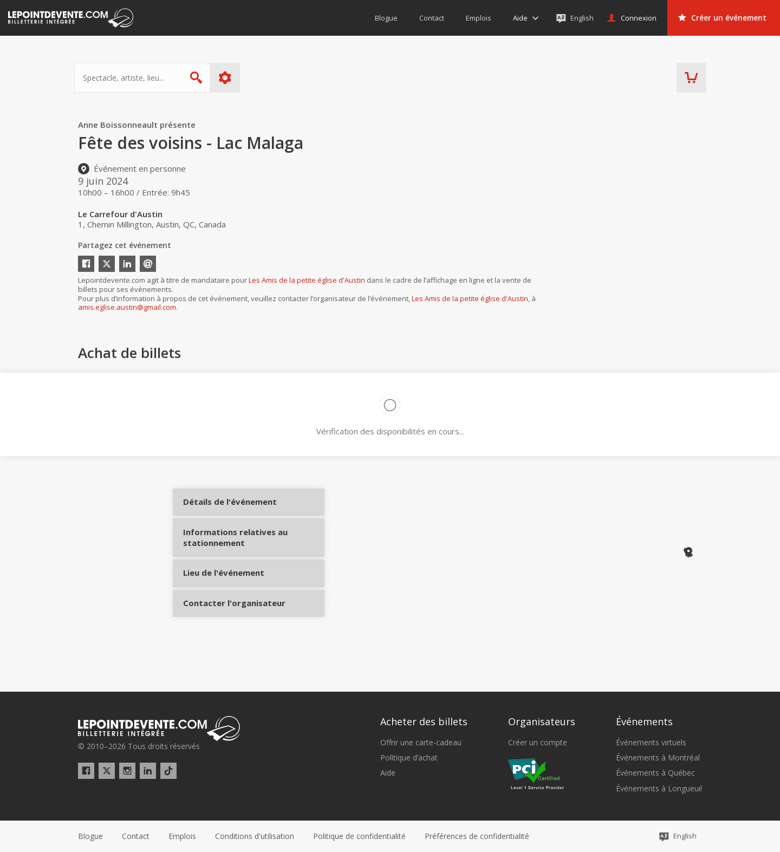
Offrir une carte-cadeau (420, 742)
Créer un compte (537, 742)
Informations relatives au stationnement (223, 556)
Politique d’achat (409, 758)
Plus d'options (229, 78)
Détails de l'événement (223, 511)
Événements (644, 721)
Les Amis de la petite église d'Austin (307, 280)
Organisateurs (541, 721)
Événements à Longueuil (659, 789)
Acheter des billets (423, 721)
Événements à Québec (655, 773)
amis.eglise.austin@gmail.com (127, 307)
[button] (477, 836)
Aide (387, 773)
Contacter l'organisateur (223, 633)
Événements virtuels (651, 742)
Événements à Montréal (658, 758)
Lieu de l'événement (223, 593)
